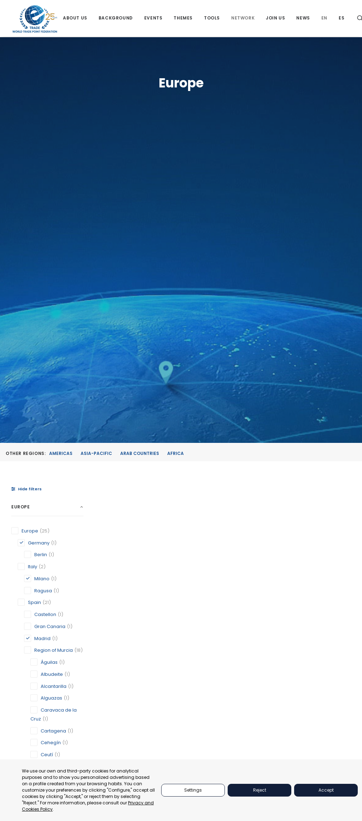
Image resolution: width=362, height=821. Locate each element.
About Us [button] (75, 19)
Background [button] (116, 19)
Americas (60, 148)
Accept (326, 790)
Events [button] (153, 19)
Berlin (114, 482)
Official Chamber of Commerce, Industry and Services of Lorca (311, 467)
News (303, 19)
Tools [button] (212, 19)
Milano (240, 475)
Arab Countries (139, 148)
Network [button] (243, 19)
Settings (193, 790)
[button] (130, 337)
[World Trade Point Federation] (34, 19)
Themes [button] (183, 19)
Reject (259, 790)
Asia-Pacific (96, 148)
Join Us (275, 19)
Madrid (178, 482)
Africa (175, 148)
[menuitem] (75, 18)
